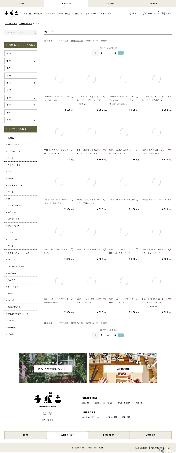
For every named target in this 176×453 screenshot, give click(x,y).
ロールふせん (13, 145)
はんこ (10, 172)
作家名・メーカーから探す (44, 14)
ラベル (10, 246)
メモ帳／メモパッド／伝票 (18, 253)
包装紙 (11, 178)
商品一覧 (27, 14)
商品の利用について (131, 417)
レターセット (13, 212)
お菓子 (11, 321)
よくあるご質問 (106, 14)
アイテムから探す (65, 14)
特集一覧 (79, 14)
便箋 (10, 293)
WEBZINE (154, 4)
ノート (10, 232)
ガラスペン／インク (16, 266)
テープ (10, 192)
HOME (22, 4)
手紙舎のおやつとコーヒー (19, 314)
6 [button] (115, 53)
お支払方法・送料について (89, 417)
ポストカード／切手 (16, 205)
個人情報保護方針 (141, 448)
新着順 (104, 41)
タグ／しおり (13, 239)
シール (11, 158)
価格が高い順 (92, 41)
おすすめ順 (63, 41)
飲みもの (12, 327)
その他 (11, 334)
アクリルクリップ (15, 151)
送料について (91, 14)
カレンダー (12, 260)
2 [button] (101, 53)
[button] (121, 53)
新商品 (11, 138)
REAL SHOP (110, 4)
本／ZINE (12, 273)
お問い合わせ (44, 420)
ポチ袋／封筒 (13, 219)
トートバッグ (13, 287)
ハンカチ (11, 280)
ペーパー (12, 300)
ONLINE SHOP (66, 4)
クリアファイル (14, 226)
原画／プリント (14, 307)
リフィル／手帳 (14, 165)
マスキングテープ (15, 185)
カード (10, 199)
